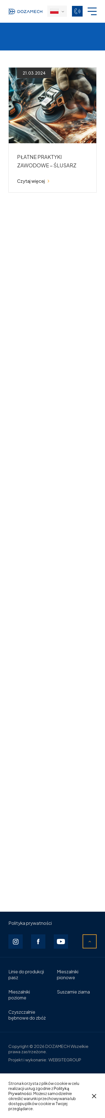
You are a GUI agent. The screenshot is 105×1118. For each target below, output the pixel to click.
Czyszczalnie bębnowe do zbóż (27, 1015)
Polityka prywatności (30, 923)
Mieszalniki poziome (19, 995)
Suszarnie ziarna (73, 992)
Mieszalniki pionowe (67, 974)
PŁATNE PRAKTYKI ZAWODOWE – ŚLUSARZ (46, 161)
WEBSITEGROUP (64, 1059)
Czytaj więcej (33, 181)
